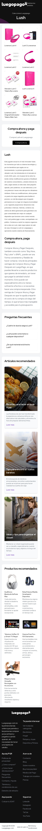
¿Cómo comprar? (9, 764)
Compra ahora (21, 143)
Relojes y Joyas (29, 739)
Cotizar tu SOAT (8, 801)
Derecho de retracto (10, 791)
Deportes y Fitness (30, 743)
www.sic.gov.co (22, 827)
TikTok (25, 812)
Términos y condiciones (32, 827)
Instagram (27, 805)
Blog (25, 762)
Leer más (10, 425)
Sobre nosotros (29, 765)
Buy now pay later (30, 769)
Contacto (27, 758)
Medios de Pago (29, 772)
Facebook (27, 809)
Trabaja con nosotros (31, 776)
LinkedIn (26, 801)
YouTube (26, 816)
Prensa (25, 780)
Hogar (25, 736)
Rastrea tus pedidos (31, 4)
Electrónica (27, 732)
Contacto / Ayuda (9, 781)
